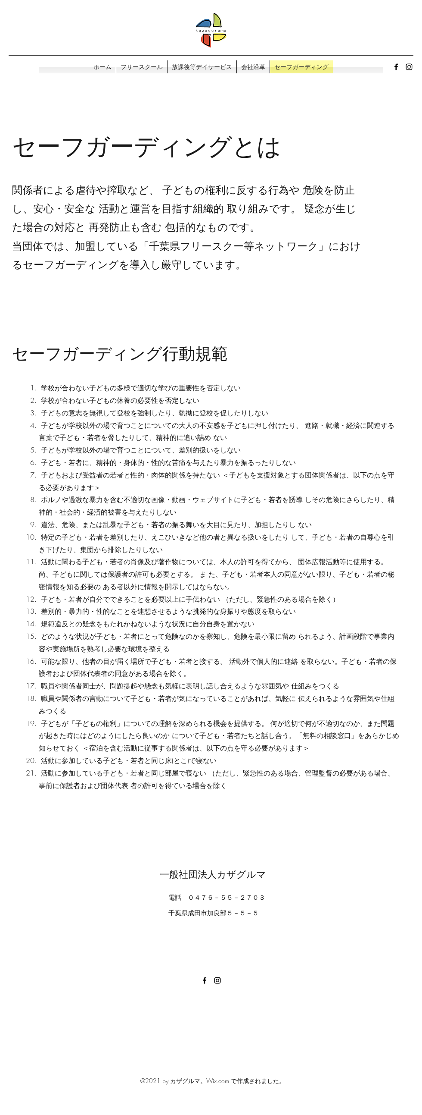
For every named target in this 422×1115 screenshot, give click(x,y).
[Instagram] (409, 67)
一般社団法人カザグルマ (213, 874)
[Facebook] (396, 67)
